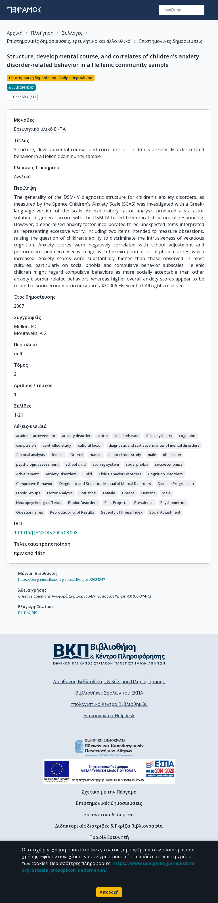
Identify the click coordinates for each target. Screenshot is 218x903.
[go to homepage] (24, 10)
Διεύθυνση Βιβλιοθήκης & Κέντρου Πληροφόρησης (109, 681)
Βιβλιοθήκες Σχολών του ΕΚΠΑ (109, 693)
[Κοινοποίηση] (209, 88)
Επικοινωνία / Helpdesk (109, 715)
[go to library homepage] (109, 653)
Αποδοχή (109, 892)
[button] (36, 435)
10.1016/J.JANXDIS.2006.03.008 (45, 532)
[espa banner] (109, 771)
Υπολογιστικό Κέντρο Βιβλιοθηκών (109, 704)
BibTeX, (24, 612)
